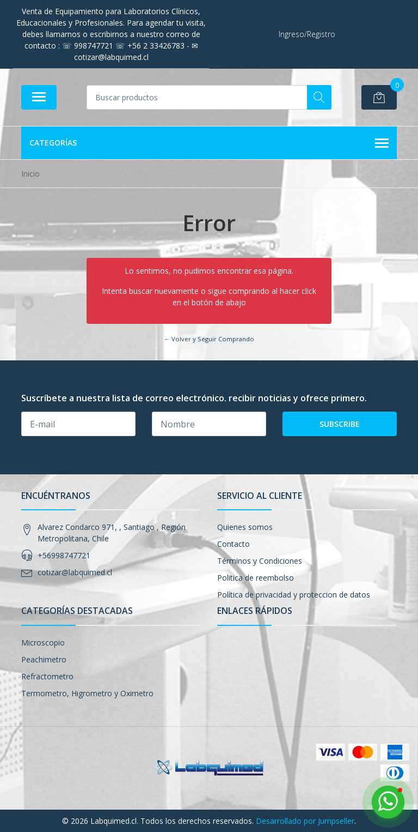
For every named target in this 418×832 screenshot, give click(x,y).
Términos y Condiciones (259, 561)
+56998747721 (64, 555)
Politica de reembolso (255, 577)
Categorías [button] (209, 143)
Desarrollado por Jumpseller (305, 821)
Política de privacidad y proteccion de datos (293, 594)
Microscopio (43, 642)
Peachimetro (43, 659)
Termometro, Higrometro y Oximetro (87, 693)
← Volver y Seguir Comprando (209, 339)
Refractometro (47, 676)
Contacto (233, 544)
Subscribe (339, 424)
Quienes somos (245, 527)
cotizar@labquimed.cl (75, 572)
